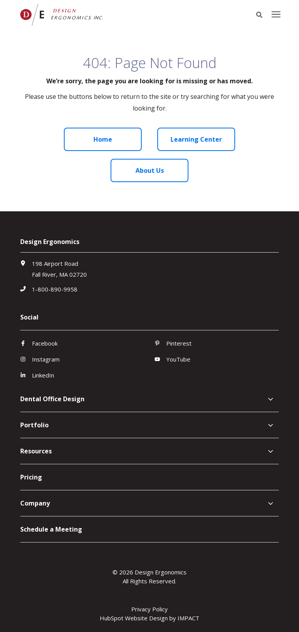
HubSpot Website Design (134, 618)
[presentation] (276, 14)
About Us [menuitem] (149, 170)
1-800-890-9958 (54, 289)
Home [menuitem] (102, 139)
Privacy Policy (149, 609)
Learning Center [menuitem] (196, 139)
